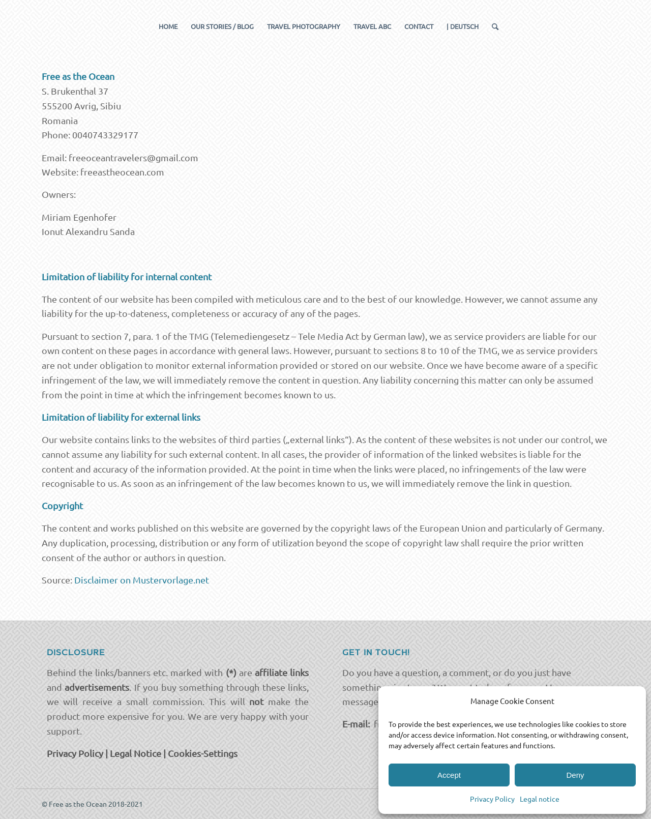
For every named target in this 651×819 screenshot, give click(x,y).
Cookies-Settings (203, 753)
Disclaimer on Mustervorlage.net (141, 579)
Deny (575, 775)
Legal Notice (135, 753)
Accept (449, 775)
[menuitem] (168, 26)
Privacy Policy (492, 798)
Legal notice (539, 798)
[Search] (491, 26)
